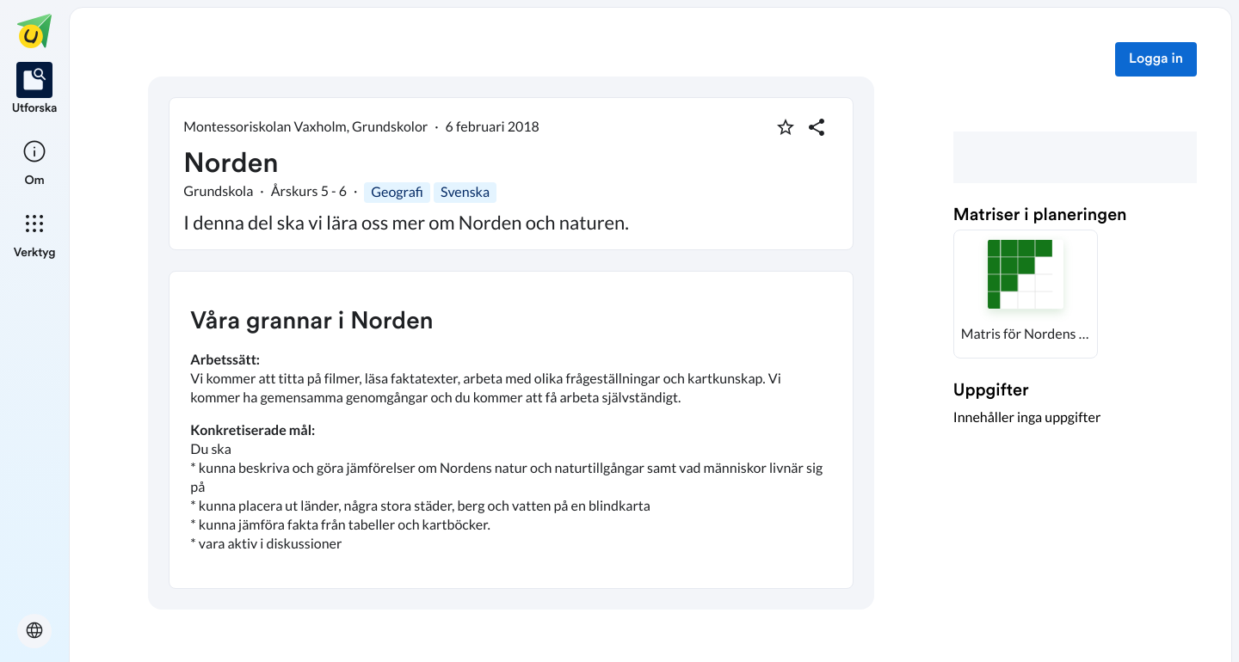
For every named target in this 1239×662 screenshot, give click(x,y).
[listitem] (35, 89)
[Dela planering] (816, 127)
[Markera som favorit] (785, 127)
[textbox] (511, 430)
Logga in (1156, 59)
